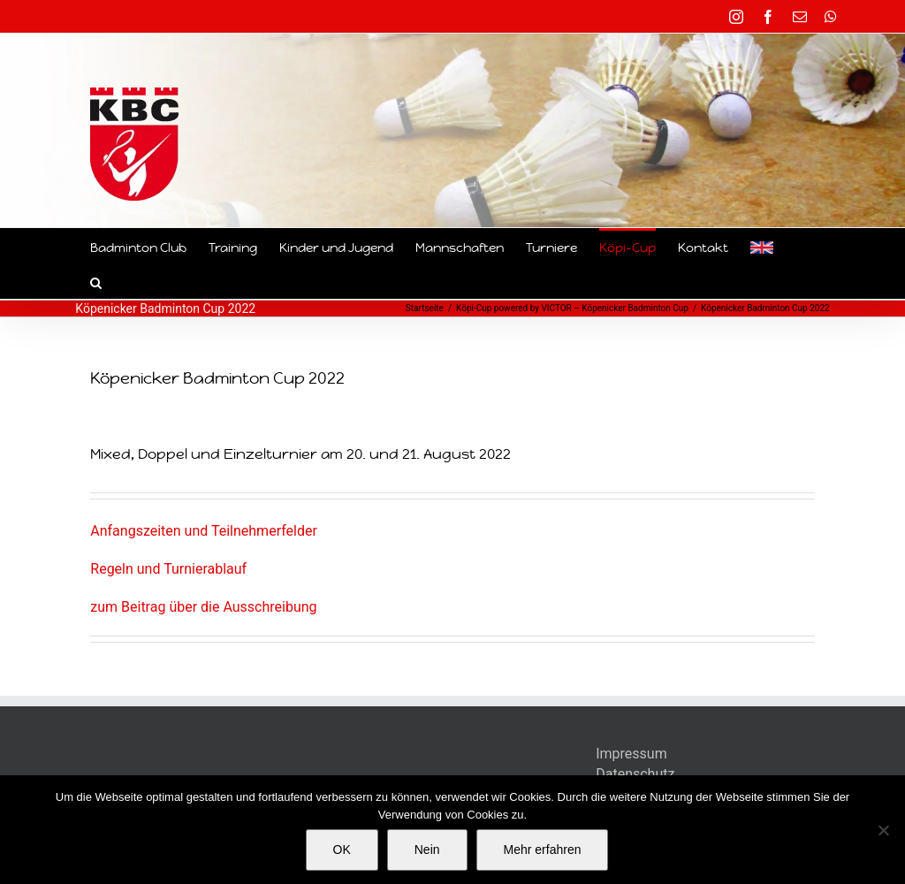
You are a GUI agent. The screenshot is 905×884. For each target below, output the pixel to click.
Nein (427, 849)
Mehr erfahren (543, 849)
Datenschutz (635, 774)
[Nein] (883, 830)
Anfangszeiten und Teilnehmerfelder (203, 530)
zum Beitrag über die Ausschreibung (203, 606)
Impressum (631, 753)
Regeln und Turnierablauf (168, 568)
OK (342, 849)
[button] (96, 281)
